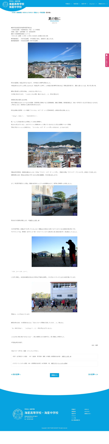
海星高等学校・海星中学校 (41, 425)
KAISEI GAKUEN (54, 441)
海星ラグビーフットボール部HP (59, 376)
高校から (54, 388)
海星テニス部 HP (36, 229)
